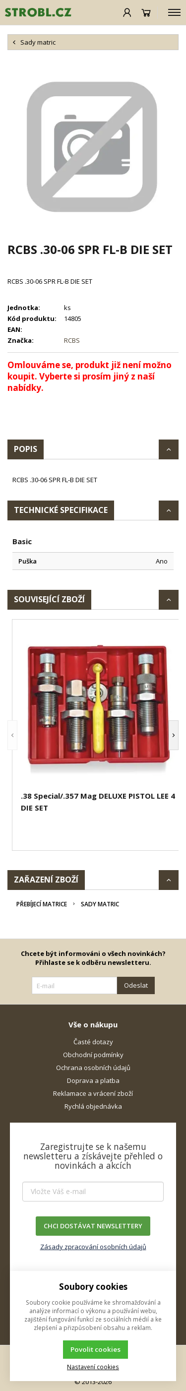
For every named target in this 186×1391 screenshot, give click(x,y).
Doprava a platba (93, 1080)
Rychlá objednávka (93, 1106)
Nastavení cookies (93, 1367)
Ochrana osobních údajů (93, 1067)
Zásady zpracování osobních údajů (93, 1246)
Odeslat (136, 985)
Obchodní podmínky (93, 1054)
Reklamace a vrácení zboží (93, 1093)
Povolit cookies (95, 1349)
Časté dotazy (93, 1041)
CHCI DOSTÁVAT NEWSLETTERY (93, 1225)
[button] (12, 735)
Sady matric (100, 904)
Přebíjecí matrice (41, 904)
